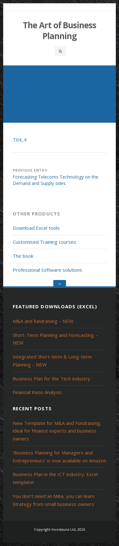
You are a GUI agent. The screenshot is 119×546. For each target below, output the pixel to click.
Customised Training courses (44, 242)
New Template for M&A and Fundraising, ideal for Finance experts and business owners (57, 431)
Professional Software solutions (47, 270)
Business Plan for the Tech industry (51, 378)
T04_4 (20, 139)
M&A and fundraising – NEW (43, 321)
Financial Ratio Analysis (37, 392)
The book (23, 256)
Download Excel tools (36, 228)
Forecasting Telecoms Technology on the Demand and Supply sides (55, 180)
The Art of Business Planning (59, 30)
